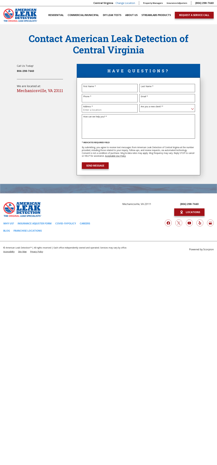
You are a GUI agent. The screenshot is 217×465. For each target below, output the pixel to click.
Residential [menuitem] (56, 15)
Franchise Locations (28, 230)
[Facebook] (168, 223)
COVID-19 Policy (65, 223)
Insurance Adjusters (177, 3)
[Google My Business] (210, 223)
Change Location (125, 3)
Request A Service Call (194, 15)
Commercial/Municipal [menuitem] (83, 15)
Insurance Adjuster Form (35, 223)
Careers (85, 223)
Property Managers (153, 3)
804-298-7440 (25, 70)
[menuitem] (9, 251)
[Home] (20, 15)
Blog (6, 230)
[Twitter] (178, 223)
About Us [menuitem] (131, 15)
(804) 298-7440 (204, 3)
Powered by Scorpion (201, 249)
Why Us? (8, 223)
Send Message (95, 165)
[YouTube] (189, 223)
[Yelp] (200, 223)
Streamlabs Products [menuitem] (156, 15)
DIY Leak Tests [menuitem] (112, 15)
